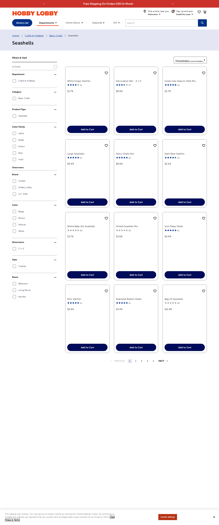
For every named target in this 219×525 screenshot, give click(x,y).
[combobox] (161, 23)
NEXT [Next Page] (161, 398)
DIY (115, 22)
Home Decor (73, 22)
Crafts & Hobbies (34, 35)
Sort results (180, 58)
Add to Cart (87, 138)
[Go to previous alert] (44, 4)
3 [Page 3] (141, 398)
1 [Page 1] (129, 398)
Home (15, 35)
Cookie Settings (167, 517)
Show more (18, 167)
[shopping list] (199, 12)
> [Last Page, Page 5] (167, 398)
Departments (46, 22)
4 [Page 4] (147, 398)
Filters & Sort (19, 57)
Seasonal (97, 22)
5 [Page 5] (153, 398)
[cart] (205, 12)
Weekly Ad (22, 22)
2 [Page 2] (135, 398)
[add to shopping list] (106, 73)
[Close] (214, 517)
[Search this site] (202, 23)
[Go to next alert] (173, 4)
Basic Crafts (56, 35)
